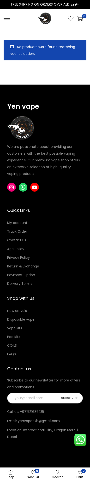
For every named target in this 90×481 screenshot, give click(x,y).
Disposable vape (21, 319)
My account (17, 222)
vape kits (14, 328)
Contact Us (16, 240)
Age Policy (15, 248)
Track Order (17, 231)
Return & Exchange (23, 266)
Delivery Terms (19, 283)
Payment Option (21, 275)
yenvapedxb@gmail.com (39, 420)
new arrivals (17, 310)
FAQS (11, 354)
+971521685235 (32, 411)
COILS (12, 345)
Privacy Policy (18, 257)
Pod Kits (13, 336)
